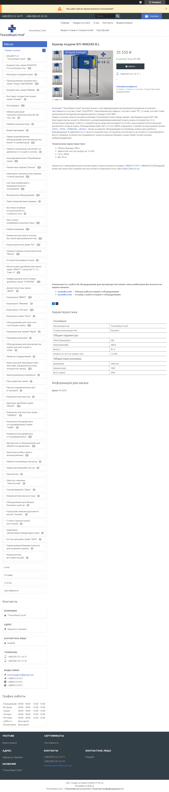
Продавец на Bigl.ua (84, 786)
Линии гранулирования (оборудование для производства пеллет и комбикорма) (24, 139)
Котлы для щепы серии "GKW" (22, 539)
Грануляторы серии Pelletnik (21, 90)
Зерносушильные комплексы (21, 375)
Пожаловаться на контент (78, 789)
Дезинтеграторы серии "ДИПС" (19, 289)
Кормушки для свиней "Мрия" (21, 331)
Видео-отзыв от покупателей (77, 30)
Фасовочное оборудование (20, 195)
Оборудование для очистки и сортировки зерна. (21, 323)
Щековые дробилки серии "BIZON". (20, 404)
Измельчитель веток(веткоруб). (15, 556)
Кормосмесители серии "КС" (21, 244)
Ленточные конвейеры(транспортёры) (20, 221)
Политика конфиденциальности (107, 789)
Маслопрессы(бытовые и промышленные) (19, 453)
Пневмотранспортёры (18, 124)
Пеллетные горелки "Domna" (21, 167)
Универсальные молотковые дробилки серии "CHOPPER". (21, 280)
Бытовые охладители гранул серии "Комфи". (21, 97)
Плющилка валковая (17, 338)
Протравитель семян (17, 381)
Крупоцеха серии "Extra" (19, 316)
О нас (96, 22)
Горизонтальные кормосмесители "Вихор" (24, 252)
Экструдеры (13, 105)
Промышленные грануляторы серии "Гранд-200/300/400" (22, 82)
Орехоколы (12, 474)
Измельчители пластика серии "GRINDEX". (22, 413)
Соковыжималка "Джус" (19, 489)
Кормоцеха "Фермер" (18, 303)
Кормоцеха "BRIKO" (16, 297)
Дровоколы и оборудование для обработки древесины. (23, 444)
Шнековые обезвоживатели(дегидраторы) (23, 531)
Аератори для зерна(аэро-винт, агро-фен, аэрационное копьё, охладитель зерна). (23, 365)
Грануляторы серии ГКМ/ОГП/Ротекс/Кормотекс (22, 66)
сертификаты (59, 111)
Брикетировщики (15, 130)
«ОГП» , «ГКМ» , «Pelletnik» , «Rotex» (69, 129)
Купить (131, 66)
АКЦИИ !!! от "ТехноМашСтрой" (16, 57)
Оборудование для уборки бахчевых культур (20, 503)
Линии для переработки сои (21, 468)
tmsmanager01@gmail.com (20, 675)
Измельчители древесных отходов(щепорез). (20, 435)
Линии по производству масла (22, 461)
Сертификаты (11, 590)
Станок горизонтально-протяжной (19, 522)
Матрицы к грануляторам (20, 74)
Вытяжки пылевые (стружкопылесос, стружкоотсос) (16, 210)
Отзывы (8, 575)
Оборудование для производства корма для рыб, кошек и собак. (24, 347)
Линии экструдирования (19, 356)
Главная (65, 22)
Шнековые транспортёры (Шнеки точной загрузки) (24, 175)
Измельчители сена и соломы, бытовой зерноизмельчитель (22, 236)
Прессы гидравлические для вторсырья (21, 389)
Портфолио (103, 30)
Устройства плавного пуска (20, 260)
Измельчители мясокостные (21, 496)
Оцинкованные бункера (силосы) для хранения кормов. (23, 547)
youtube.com (65, 291)
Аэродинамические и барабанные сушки (24, 159)
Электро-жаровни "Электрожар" (16, 481)
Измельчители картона (18, 397)
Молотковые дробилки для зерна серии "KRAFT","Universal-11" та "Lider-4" (24, 269)
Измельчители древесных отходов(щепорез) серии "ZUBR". (20, 424)
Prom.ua (99, 783)
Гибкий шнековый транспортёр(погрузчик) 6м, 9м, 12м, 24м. (23, 115)
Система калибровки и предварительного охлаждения (18, 186)
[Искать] (117, 16)
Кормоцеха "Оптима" (17, 310)
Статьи (8, 583)
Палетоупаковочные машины (21, 201)
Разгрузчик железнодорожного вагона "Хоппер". (23, 512)
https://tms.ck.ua (98, 221)
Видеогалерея (124, 22)
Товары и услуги (81, 22)
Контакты (108, 22)
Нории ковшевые (15, 229)
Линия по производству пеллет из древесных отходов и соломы (24, 150)
